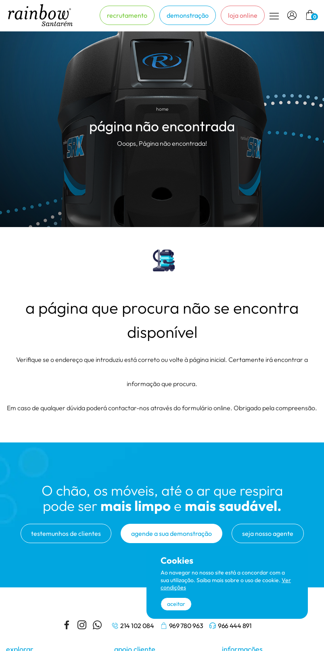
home (162, 109)
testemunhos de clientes (66, 533)
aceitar (176, 604)
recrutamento (127, 15)
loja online (242, 15)
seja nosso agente (267, 533)
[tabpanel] (162, 129)
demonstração (188, 15)
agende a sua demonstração (171, 533)
